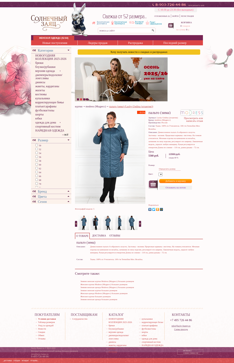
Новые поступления (54, 42)
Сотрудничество (79, 319)
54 (39, 153)
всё (66, 134)
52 (39, 149)
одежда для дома (45, 122)
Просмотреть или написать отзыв (193, 119)
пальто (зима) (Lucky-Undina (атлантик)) (131, 106)
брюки (39, 62)
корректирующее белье (49, 102)
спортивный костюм (48, 126)
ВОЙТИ (175, 16)
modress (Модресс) (96, 106)
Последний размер (174, 42)
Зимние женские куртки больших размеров (98, 290)
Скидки (41, 332)
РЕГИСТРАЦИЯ (187, 16)
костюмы (41, 94)
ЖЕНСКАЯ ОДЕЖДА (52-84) (53, 38)
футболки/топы (44, 110)
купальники (42, 98)
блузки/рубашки (45, 66)
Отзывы (42, 338)
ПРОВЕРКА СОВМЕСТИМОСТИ (190, 352)
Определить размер (167, 169)
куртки (78, 106)
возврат (25, 360)
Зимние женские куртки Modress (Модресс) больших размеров (107, 281)
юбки (38, 118)
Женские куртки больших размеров (95, 296)
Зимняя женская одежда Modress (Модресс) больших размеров (107, 287)
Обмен (41, 335)
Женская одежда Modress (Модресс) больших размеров (103, 293)
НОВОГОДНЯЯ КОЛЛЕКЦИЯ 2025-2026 (50, 57)
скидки (17, 360)
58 (39, 161)
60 (39, 164)
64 (39, 172)
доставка (8, 360)
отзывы (33, 360)
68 (39, 180)
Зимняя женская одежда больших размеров (98, 299)
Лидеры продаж (97, 42)
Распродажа (135, 42)
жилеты (40, 90)
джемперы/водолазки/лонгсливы (48, 76)
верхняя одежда (45, 70)
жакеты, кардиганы (47, 86)
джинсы (40, 82)
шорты (39, 114)
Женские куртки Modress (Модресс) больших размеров (103, 284)
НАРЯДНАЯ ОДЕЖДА (49, 130)
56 (39, 157)
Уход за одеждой (46, 325)
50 (39, 145)
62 (39, 168)
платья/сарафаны (45, 106)
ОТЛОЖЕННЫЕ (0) (162, 16)
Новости (42, 329)
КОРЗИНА (186, 22)
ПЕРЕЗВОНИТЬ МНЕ (196, 5)
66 (39, 176)
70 (39, 184)
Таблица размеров (46, 322)
